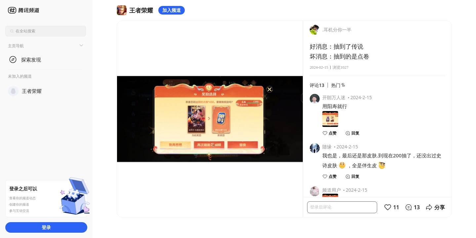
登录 (46, 227)
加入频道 (171, 10)
